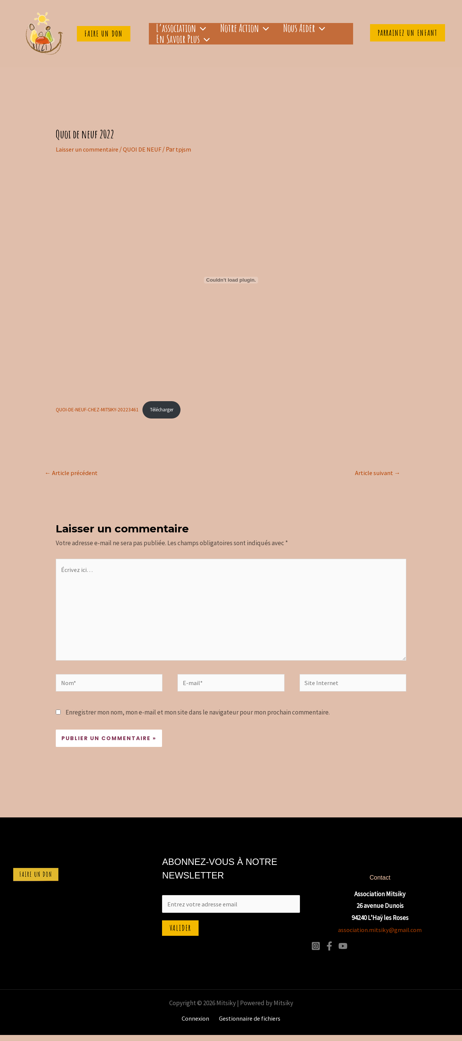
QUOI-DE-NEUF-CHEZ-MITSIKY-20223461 (98, 410)
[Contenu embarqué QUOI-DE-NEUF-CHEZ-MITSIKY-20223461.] (231, 280)
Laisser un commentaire (88, 149)
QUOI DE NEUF (145, 149)
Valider (180, 935)
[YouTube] (342, 952)
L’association (176, 26)
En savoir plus (178, 41)
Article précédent (73, 473)
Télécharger (164, 410)
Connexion (196, 1024)
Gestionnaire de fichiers (248, 1024)
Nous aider (278, 26)
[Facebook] (329, 952)
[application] (196, 26)
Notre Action (229, 26)
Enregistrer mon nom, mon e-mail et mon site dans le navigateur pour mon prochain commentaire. (198, 718)
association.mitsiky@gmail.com (380, 936)
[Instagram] (315, 952)
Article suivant (377, 473)
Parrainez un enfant (408, 33)
